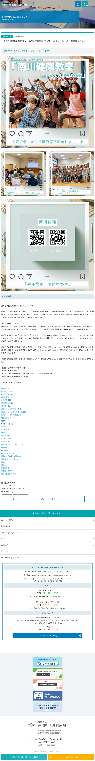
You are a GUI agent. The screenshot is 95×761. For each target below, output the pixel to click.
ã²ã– (4, 538)
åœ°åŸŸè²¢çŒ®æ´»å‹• (10, 557)
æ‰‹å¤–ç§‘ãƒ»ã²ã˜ (10, 532)
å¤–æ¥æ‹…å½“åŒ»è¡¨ (47, 635)
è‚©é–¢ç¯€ (5, 526)
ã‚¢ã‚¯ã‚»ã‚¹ (85, 5)
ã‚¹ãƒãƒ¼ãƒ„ (7, 520)
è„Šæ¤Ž (4, 545)
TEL (78, 5)
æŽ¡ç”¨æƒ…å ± (71, 757)
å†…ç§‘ (5, 551)
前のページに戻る (48, 499)
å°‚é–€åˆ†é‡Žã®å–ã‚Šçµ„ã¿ (47, 513)
